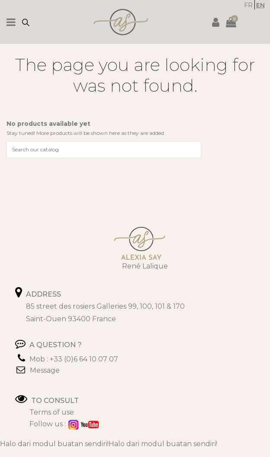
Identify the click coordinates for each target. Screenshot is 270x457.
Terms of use (51, 412)
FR (248, 5)
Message (45, 370)
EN (260, 5)
